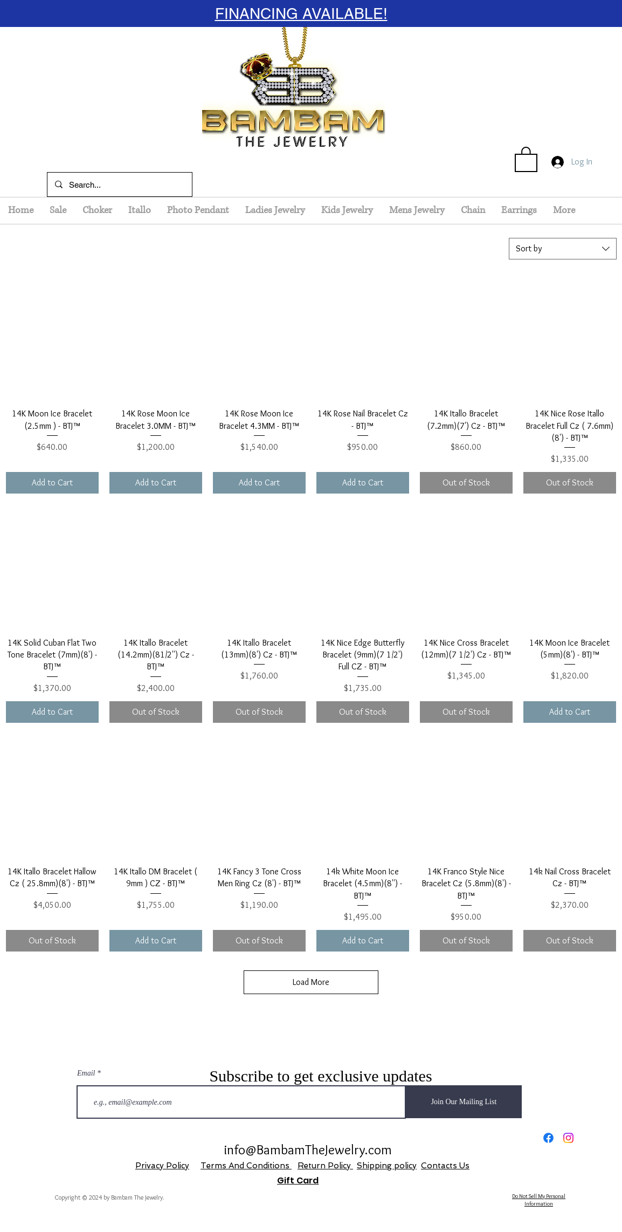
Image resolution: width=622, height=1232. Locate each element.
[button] (526, 158)
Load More (311, 982)
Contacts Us (445, 1166)
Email (86, 1073)
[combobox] (563, 248)
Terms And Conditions (246, 1166)
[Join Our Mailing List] (464, 1101)
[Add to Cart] (52, 483)
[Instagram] (568, 1138)
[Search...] (119, 184)
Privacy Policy (162, 1166)
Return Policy (325, 1166)
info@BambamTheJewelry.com (308, 1149)
